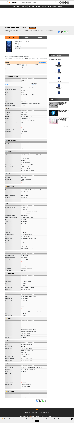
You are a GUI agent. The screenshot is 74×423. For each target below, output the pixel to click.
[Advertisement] (37, 17)
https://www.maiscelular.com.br (11, 2)
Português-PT (48, 416)
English (28, 416)
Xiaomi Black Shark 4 (59, 64)
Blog (18, 6)
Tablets (60, 6)
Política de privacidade (44, 412)
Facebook (68, 2)
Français (37, 416)
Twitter (62, 32)
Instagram (63, 2)
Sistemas (44, 6)
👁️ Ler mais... (26, 58)
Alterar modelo (18, 46)
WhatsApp (65, 32)
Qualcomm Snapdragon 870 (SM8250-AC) (32, 154)
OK (37, 421)
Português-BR (22, 416)
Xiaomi (22, 92)
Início (13, 6)
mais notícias (65, 126)
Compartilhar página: (67, 32)
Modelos (26, 37)
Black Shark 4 (34, 84)
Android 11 (23, 143)
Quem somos (34, 412)
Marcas (38, 6)
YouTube (60, 2)
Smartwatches (52, 6)
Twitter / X (65, 2)
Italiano (42, 416)
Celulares (24, 6)
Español (32, 416)
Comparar (31, 6)
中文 (53, 416)
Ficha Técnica (12, 37)
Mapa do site (27, 412)
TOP (37, 410)
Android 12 (23, 145)
